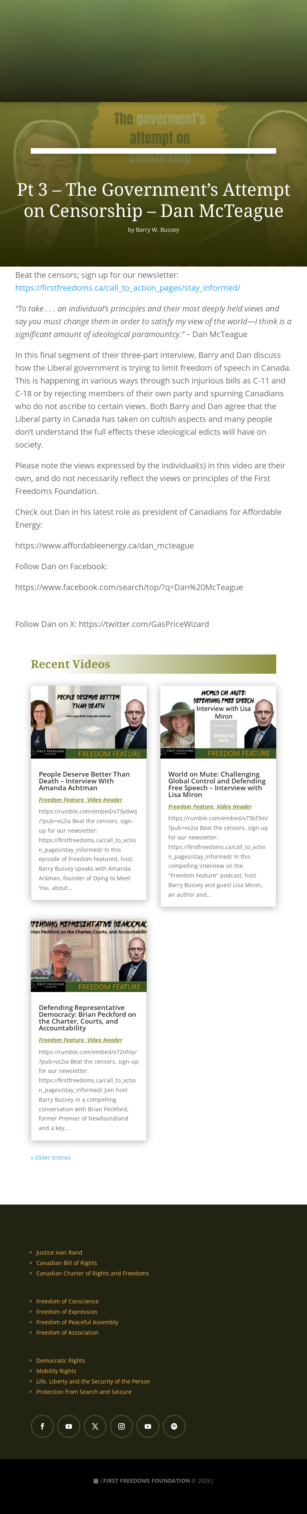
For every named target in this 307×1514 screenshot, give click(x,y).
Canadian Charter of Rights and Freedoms (92, 1273)
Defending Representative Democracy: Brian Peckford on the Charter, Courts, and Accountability (87, 1017)
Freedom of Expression (67, 1311)
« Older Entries (51, 1157)
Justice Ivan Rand (59, 1252)
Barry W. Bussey (157, 229)
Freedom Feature (61, 799)
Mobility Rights (56, 1371)
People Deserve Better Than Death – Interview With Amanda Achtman (84, 780)
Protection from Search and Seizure (84, 1392)
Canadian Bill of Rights (66, 1263)
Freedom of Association (67, 1332)
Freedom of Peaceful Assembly (77, 1322)
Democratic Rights (60, 1360)
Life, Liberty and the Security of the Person (93, 1381)
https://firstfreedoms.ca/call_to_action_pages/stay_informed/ (127, 287)
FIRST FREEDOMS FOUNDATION (146, 1480)
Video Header (104, 799)
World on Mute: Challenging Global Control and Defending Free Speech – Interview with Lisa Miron (216, 784)
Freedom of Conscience (67, 1301)
